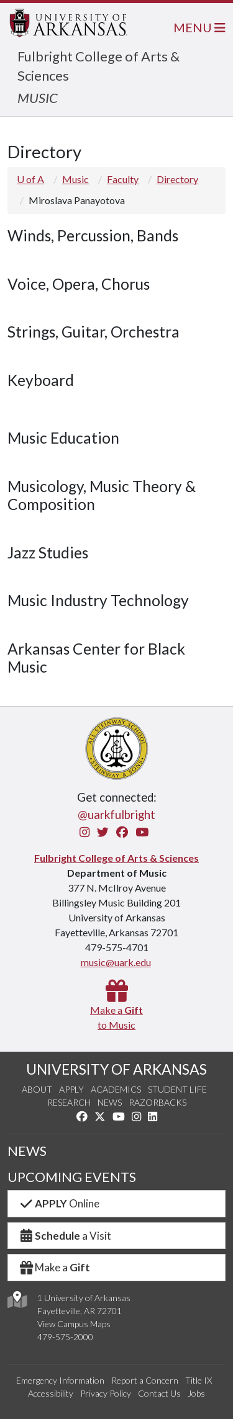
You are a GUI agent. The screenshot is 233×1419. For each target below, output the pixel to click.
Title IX (198, 1380)
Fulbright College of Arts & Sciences (116, 858)
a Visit (64, 1235)
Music (75, 179)
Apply (71, 1089)
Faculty (123, 179)
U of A (30, 179)
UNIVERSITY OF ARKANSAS (116, 1069)
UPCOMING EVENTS (71, 1177)
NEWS (27, 1151)
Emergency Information (60, 1380)
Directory (177, 179)
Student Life (177, 1089)
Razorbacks (157, 1102)
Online (58, 1203)
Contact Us (159, 1393)
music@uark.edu (116, 962)
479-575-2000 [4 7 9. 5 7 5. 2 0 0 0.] (65, 1337)
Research (69, 1102)
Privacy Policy (105, 1393)
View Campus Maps (74, 1323)
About (37, 1089)
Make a (54, 1267)
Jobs (196, 1393)
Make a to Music (116, 1010)
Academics (116, 1089)
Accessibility (50, 1393)
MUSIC (37, 97)
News (110, 1102)
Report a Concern (144, 1380)
